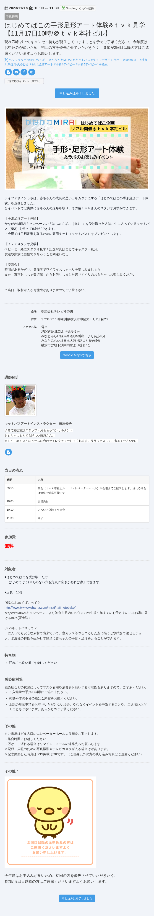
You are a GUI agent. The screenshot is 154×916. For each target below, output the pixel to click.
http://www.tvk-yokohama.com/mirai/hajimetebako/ (40, 607)
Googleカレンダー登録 (78, 8)
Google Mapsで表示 (77, 355)
